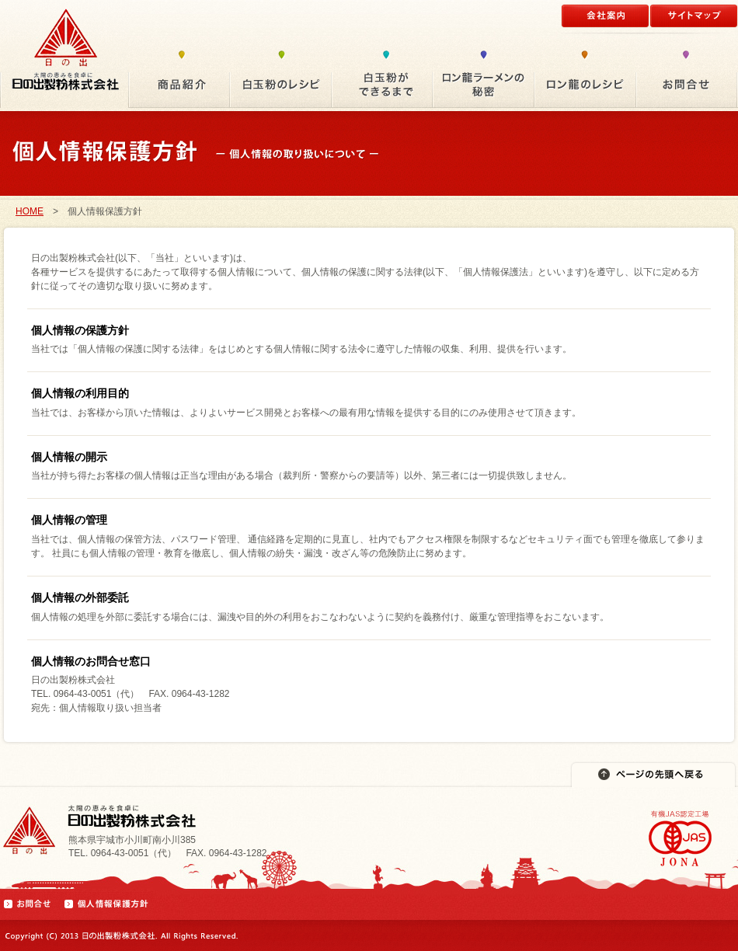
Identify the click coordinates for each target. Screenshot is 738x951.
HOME (30, 211)
